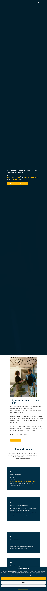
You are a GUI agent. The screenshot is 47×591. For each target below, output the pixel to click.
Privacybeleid (25, 589)
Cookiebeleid (20, 589)
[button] (45, 568)
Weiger (23, 582)
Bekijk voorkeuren (23, 586)
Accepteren (23, 578)
